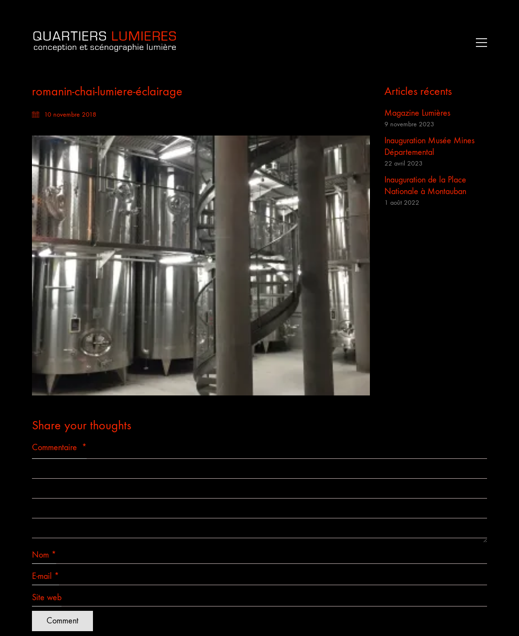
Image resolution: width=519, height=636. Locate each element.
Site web (46, 597)
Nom (44, 555)
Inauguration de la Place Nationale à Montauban (425, 186)
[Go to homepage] (104, 42)
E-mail (45, 576)
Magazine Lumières (417, 113)
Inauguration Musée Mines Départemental (429, 146)
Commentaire (59, 447)
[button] (479, 42)
